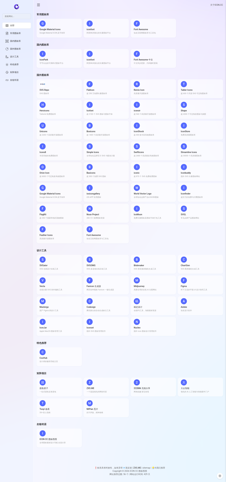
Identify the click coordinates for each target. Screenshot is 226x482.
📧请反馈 (127, 468)
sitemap (146, 468)
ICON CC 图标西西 (138, 471)
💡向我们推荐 (158, 468)
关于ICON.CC (216, 5)
